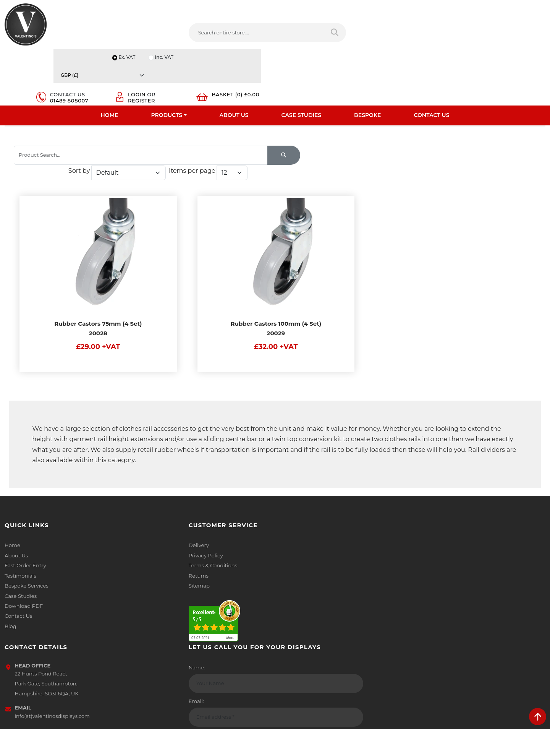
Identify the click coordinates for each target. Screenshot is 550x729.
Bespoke (367, 59)
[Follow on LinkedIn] (317, 635)
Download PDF (23, 596)
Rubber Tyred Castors (229, 118)
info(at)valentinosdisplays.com (327, 585)
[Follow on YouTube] (333, 635)
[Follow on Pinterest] (348, 635)
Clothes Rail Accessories (156, 118)
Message (428, 615)
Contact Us (431, 59)
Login (446, 31)
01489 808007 (385, 40)
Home (109, 59)
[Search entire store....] (206, 34)
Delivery (152, 537)
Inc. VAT (456, 8)
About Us (234, 59)
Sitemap (152, 576)
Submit (520, 654)
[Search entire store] (281, 34)
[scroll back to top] (537, 716)
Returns (152, 566)
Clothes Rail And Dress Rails (75, 118)
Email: (424, 582)
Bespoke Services (26, 576)
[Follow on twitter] (302, 635)
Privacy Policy (159, 547)
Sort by (329, 160)
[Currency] (510, 8)
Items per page (443, 160)
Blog (10, 616)
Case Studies (301, 59)
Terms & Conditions (166, 557)
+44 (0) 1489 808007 (315, 617)
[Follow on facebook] (286, 635)
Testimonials (20, 566)
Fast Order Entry (25, 557)
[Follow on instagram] (363, 635)
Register (451, 37)
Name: (425, 548)
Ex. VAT (418, 8)
